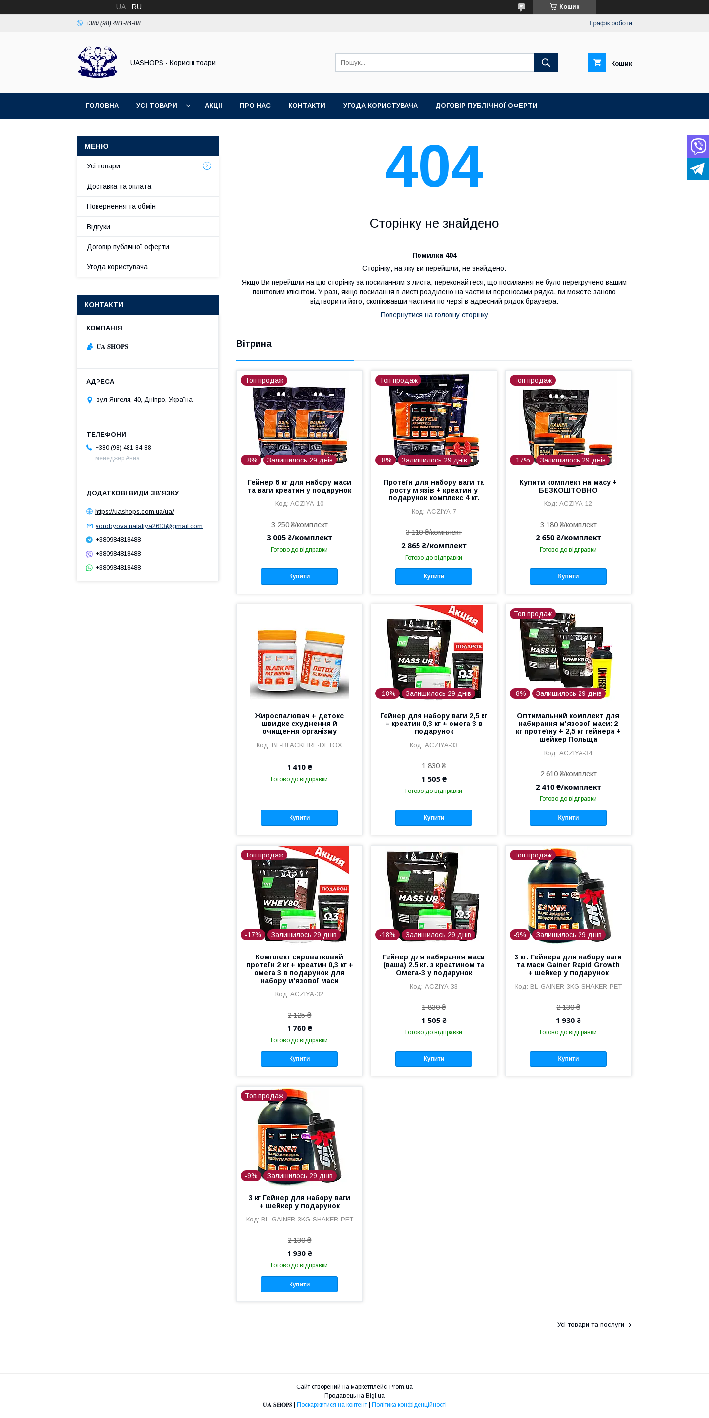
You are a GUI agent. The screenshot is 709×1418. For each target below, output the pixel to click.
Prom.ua (401, 1387)
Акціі (213, 105)
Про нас (255, 105)
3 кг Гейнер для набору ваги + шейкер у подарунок (299, 1202)
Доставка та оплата (119, 186)
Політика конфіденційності (409, 1404)
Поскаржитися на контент (332, 1404)
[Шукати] (546, 62)
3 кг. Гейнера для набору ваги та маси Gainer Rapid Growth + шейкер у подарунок (568, 965)
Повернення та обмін (121, 206)
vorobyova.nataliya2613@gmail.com (149, 525)
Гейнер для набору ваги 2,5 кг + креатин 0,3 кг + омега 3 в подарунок (433, 723)
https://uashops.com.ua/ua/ (134, 511)
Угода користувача (380, 105)
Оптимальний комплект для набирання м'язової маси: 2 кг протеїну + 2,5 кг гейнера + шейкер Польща (568, 727)
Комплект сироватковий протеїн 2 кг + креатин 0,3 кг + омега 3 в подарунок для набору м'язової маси (299, 969)
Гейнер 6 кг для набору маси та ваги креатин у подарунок (299, 486)
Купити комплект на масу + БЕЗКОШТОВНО (568, 486)
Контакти (307, 105)
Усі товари (156, 105)
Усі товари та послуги (590, 1324)
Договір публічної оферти (486, 105)
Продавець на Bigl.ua (354, 1395)
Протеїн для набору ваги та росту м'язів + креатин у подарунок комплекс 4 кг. (434, 490)
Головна (102, 105)
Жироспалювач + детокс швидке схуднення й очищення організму (299, 723)
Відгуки (98, 227)
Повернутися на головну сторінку (434, 315)
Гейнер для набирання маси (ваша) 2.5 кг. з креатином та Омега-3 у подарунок (434, 965)
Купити (299, 576)
